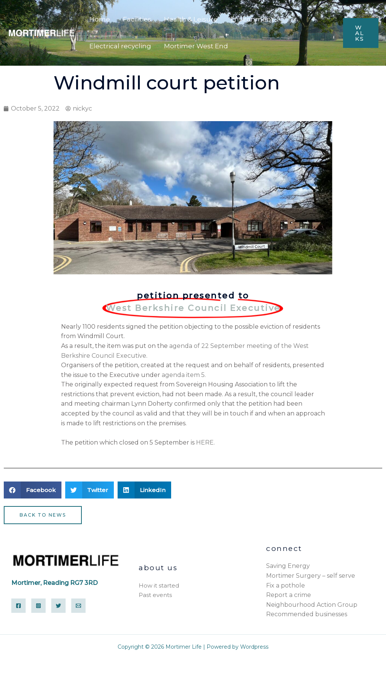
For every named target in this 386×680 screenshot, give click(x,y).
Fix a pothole (285, 585)
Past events (155, 594)
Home (99, 19)
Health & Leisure (191, 19)
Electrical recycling (120, 46)
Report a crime (288, 594)
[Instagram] (38, 605)
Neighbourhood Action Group (311, 604)
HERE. (205, 442)
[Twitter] (58, 605)
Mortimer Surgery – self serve (310, 575)
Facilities (137, 19)
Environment (252, 19)
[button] (32, 490)
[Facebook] (18, 605)
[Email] (78, 605)
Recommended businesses (306, 614)
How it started (159, 585)
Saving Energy (288, 565)
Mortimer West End (196, 46)
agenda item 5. (184, 374)
